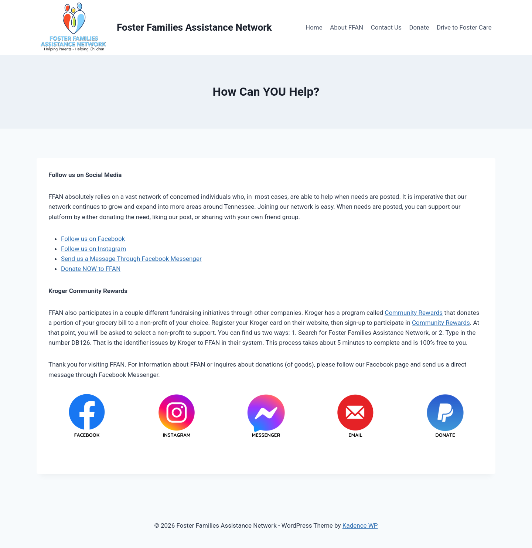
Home (314, 27)
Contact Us (386, 27)
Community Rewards (414, 312)
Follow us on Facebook (93, 238)
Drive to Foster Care (464, 27)
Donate (419, 27)
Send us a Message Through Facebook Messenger (131, 258)
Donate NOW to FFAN (90, 268)
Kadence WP (360, 525)
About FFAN (346, 27)
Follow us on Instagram (93, 248)
